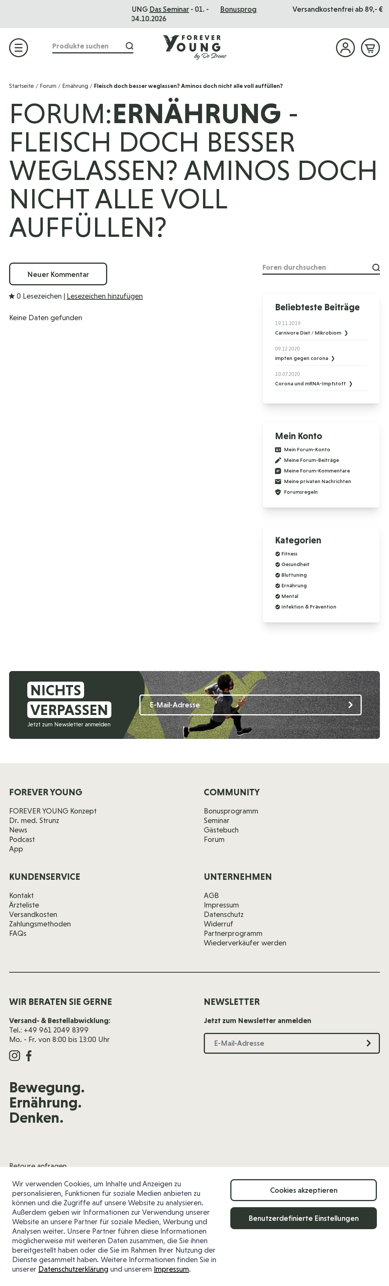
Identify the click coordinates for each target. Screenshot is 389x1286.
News (18, 829)
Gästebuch (221, 829)
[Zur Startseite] (195, 47)
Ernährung (75, 85)
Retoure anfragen (38, 1165)
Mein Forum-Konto (302, 450)
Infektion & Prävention (308, 607)
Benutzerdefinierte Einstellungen (303, 1218)
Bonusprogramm (231, 810)
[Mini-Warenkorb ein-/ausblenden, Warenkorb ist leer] (370, 48)
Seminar (217, 820)
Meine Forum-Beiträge (307, 460)
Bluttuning (294, 575)
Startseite (21, 85)
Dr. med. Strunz (34, 820)
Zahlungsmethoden (40, 923)
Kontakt (21, 895)
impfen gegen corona (302, 358)
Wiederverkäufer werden (245, 942)
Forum (48, 85)
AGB (211, 895)
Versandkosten (33, 914)
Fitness (289, 554)
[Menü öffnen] (18, 47)
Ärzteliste (24, 904)
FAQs (18, 933)
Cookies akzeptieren (303, 1190)
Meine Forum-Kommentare (312, 471)
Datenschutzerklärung (73, 1268)
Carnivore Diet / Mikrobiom (308, 333)
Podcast (22, 839)
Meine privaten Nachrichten (313, 482)
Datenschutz (224, 914)
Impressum (171, 1268)
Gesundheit (295, 564)
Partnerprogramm (233, 933)
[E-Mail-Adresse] (250, 705)
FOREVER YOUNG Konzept (53, 810)
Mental (289, 596)
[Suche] (129, 46)
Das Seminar (215, 9)
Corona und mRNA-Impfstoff (311, 383)
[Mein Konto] (345, 48)
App (16, 848)
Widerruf (218, 923)
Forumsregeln (296, 492)
